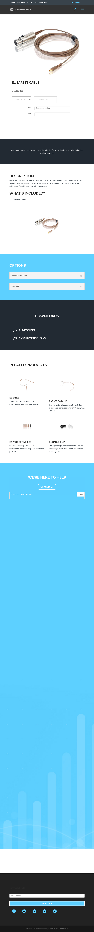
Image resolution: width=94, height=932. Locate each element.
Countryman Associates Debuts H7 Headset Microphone (20, 527)
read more (16, 604)
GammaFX (63, 929)
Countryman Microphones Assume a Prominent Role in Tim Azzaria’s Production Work (20, 641)
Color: (29, 114)
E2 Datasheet (27, 330)
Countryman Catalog (32, 338)
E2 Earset (15, 397)
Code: (29, 108)
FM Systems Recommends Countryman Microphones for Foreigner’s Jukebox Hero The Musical (20, 752)
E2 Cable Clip (57, 442)
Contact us (47, 487)
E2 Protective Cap (20, 442)
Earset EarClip (58, 401)
